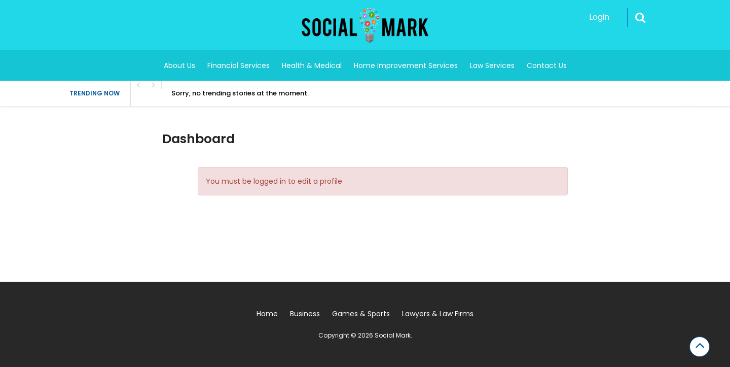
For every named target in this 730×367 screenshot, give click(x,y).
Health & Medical (312, 65)
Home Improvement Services (406, 65)
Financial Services (238, 65)
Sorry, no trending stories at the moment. (240, 93)
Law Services (492, 65)
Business (305, 313)
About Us (179, 65)
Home (267, 313)
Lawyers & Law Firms (437, 313)
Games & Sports (361, 313)
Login (599, 17)
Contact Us (547, 65)
